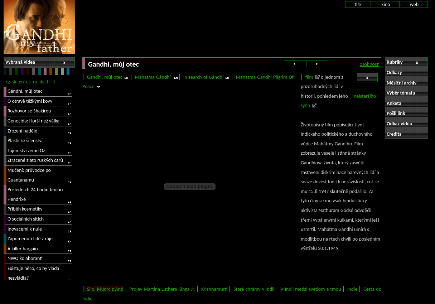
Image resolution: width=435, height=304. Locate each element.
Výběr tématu (401, 93)
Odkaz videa (399, 124)
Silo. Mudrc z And (105, 289)
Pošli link (396, 113)
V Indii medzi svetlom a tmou (311, 289)
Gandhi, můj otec (104, 77)
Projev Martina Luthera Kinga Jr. (162, 289)
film (309, 77)
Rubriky (407, 62)
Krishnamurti (214, 289)
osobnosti (370, 64)
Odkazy (394, 72)
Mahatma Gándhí (153, 77)
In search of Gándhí (203, 77)
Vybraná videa (40, 62)
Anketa (394, 103)
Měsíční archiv (401, 83)
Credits (394, 134)
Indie (352, 289)
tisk (358, 4)
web (414, 4)
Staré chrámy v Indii (253, 289)
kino (385, 4)
